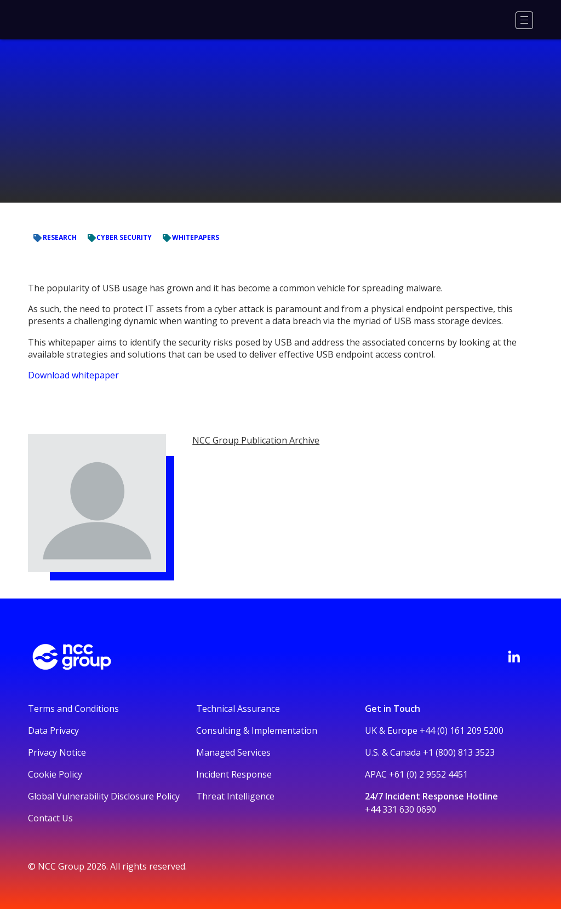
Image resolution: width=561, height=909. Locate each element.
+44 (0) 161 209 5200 (461, 730)
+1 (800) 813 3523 (459, 752)
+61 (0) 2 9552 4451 (428, 774)
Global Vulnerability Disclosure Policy (104, 796)
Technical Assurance (238, 709)
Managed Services (233, 752)
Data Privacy (53, 730)
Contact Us (50, 818)
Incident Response (234, 774)
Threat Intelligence (235, 796)
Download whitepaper (73, 375)
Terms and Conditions (73, 709)
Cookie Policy (55, 774)
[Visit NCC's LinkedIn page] (514, 657)
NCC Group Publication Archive (255, 440)
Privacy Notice (57, 752)
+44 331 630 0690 (400, 809)
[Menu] (524, 20)
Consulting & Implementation (256, 730)
